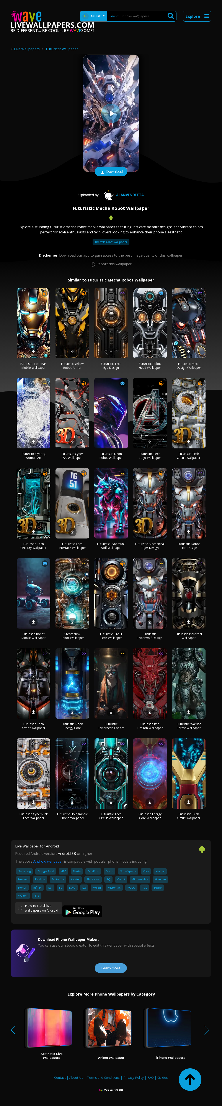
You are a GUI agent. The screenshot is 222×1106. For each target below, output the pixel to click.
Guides (162, 1077)
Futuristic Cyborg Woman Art (33, 456)
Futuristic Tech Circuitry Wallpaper (33, 546)
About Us (76, 1077)
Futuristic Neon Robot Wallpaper (111, 456)
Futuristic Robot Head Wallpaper (150, 366)
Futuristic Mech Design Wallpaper (188, 366)
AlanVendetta (123, 194)
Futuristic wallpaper (62, 49)
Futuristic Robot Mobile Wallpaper (33, 636)
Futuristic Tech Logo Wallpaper (150, 456)
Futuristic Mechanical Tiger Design (150, 546)
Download (111, 172)
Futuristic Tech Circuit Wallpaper (188, 456)
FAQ (150, 1077)
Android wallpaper (48, 861)
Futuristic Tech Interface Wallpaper (72, 546)
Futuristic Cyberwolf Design (149, 636)
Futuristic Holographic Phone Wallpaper (72, 816)
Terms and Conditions (103, 1077)
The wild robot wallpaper (111, 242)
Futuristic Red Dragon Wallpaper (150, 726)
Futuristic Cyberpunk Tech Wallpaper (33, 816)
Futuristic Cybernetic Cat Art (111, 726)
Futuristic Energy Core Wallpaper (150, 816)
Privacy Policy (133, 1077)
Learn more (110, 968)
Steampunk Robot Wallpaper (72, 636)
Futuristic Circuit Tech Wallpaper (111, 636)
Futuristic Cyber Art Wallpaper (72, 456)
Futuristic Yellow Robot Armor (72, 366)
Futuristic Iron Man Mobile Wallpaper (33, 366)
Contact (60, 1077)
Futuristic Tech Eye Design (111, 366)
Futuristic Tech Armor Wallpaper (33, 726)
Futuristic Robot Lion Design (189, 546)
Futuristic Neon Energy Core (72, 726)
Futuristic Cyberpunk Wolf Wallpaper (111, 546)
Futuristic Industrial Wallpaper (188, 636)
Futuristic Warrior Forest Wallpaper (189, 726)
